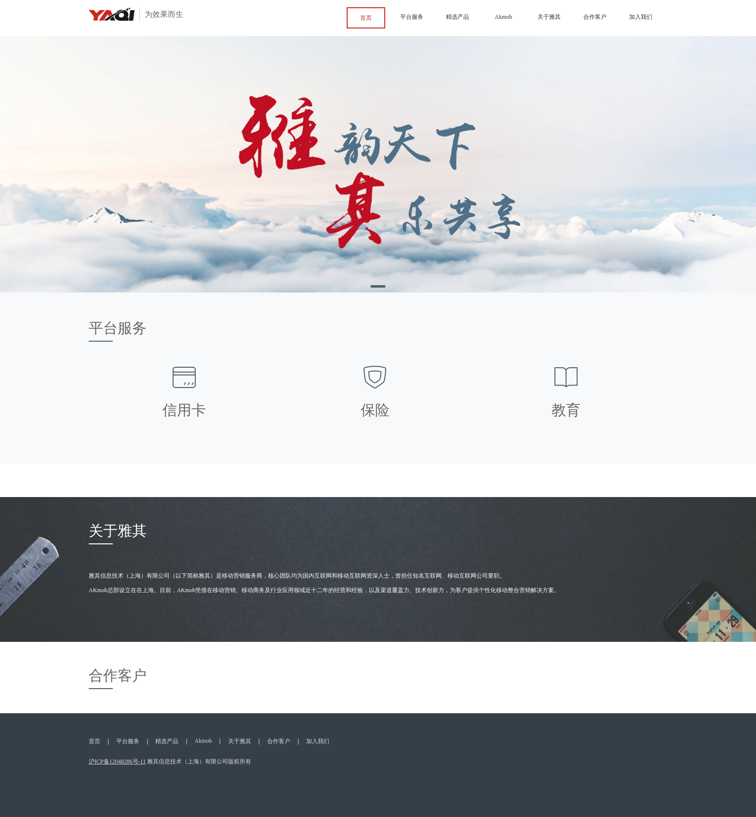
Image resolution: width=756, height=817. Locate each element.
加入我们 (640, 17)
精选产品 (457, 17)
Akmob (503, 17)
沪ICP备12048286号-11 (117, 762)
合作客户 (595, 17)
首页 (366, 17)
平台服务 (411, 17)
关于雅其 (549, 17)
